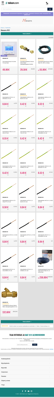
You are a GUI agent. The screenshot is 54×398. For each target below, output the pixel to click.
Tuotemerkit (7, 27)
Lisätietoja (51, 349)
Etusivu (2, 27)
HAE (50, 9)
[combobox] (24, 9)
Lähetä (34, 344)
